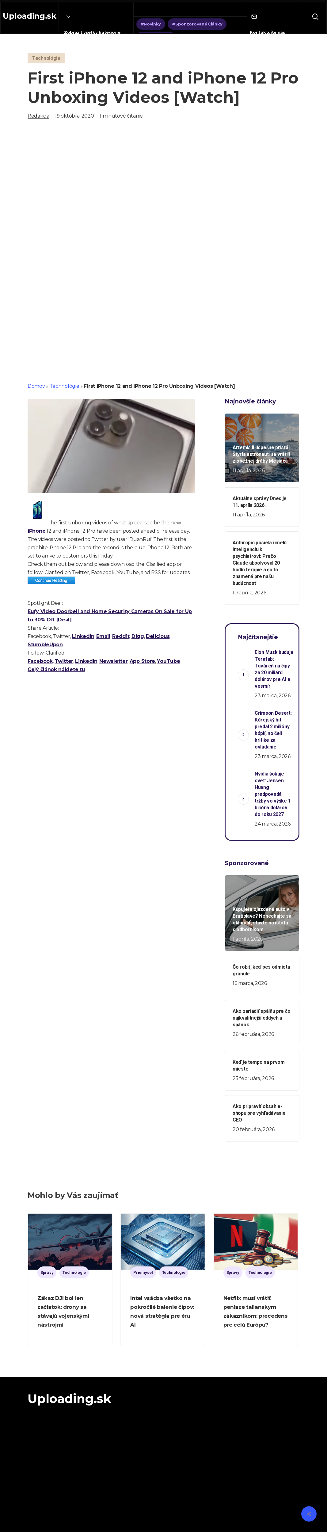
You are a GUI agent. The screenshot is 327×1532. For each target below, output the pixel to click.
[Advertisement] (163, 191)
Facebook (40, 661)
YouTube (168, 661)
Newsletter (113, 661)
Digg (137, 636)
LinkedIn (83, 636)
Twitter (64, 661)
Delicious (157, 636)
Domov (36, 386)
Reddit (120, 636)
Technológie (64, 386)
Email (103, 636)
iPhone (36, 531)
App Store (142, 661)
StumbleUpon (45, 644)
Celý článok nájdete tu (56, 669)
